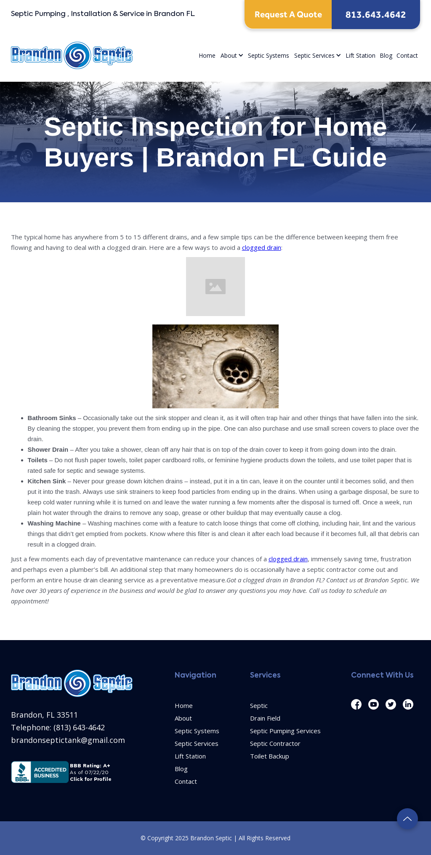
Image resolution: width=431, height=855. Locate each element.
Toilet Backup (269, 756)
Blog (386, 55)
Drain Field (265, 718)
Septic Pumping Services (285, 730)
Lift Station (360, 55)
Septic (259, 705)
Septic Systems (268, 55)
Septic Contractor (275, 743)
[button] (232, 55)
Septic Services (314, 55)
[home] (72, 55)
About (229, 55)
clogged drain (261, 247)
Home (207, 55)
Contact (407, 55)
